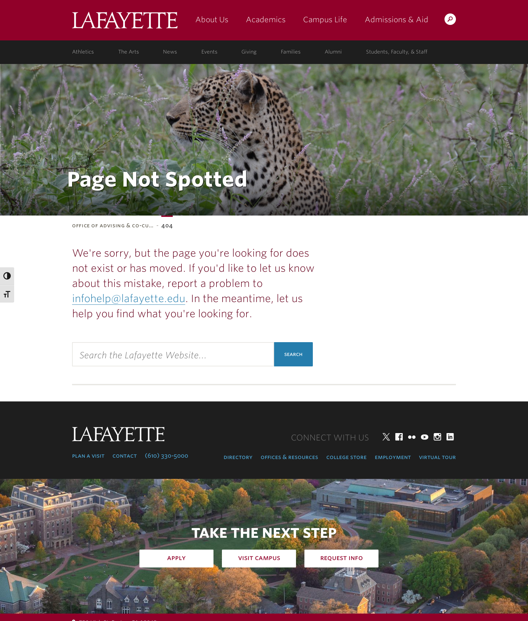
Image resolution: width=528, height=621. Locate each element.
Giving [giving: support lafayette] (249, 52)
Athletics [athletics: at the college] (83, 52)
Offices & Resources (289, 457)
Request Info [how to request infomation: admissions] (341, 558)
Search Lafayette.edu (450, 20)
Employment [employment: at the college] (393, 457)
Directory (238, 457)
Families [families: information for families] (291, 52)
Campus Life (325, 19)
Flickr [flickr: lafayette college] (412, 437)
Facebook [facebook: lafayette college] (399, 437)
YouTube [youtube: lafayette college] (424, 437)
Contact (124, 455)
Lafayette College (124, 23)
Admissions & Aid (396, 19)
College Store (346, 457)
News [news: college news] (170, 52)
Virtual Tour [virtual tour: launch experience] (437, 457)
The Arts (128, 52)
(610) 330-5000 (166, 455)
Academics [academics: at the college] (266, 19)
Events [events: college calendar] (209, 52)
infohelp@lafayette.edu (128, 298)
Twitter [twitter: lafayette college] (386, 437)
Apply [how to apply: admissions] (176, 558)
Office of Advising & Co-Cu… (113, 225)
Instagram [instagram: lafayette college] (437, 437)
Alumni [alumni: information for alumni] (333, 52)
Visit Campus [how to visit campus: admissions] (259, 558)
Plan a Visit (88, 455)
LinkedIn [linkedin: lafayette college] (450, 437)
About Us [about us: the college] (211, 19)
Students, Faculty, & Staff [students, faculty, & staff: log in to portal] (396, 52)
